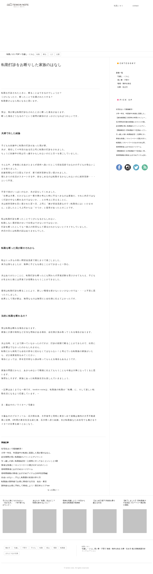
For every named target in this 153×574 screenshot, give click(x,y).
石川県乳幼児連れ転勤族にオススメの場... (131, 122)
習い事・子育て (123, 80)
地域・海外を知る (124, 83)
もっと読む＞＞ (53, 490)
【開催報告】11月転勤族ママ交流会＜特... (131, 151)
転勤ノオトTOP (13, 54)
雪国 (55, 548)
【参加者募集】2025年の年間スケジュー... (131, 118)
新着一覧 (119, 73)
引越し (16, 548)
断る (44, 54)
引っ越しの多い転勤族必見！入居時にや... (131, 134)
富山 (48, 548)
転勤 (38, 54)
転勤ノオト (118, 6)
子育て (24, 548)
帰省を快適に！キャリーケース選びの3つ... (131, 138)
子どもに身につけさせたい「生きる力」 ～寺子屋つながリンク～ (14, 503)
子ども (33, 548)
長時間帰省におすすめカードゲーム (128, 147)
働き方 (7, 548)
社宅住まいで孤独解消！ (124, 109)
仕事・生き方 (122, 87)
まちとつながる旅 (11, 553)
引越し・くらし (28, 54)
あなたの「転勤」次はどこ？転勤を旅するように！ (44, 502)
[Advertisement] (76, 31)
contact (135, 6)
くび (51, 54)
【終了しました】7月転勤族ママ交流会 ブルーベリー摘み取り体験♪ (134, 503)
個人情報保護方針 (138, 549)
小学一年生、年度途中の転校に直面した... (131, 113)
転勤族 (62, 548)
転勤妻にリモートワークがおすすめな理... (131, 143)
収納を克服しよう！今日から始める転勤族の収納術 (74, 502)
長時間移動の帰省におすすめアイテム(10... (131, 155)
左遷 (57, 54)
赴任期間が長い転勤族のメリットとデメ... (131, 126)
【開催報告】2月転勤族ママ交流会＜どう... (131, 130)
